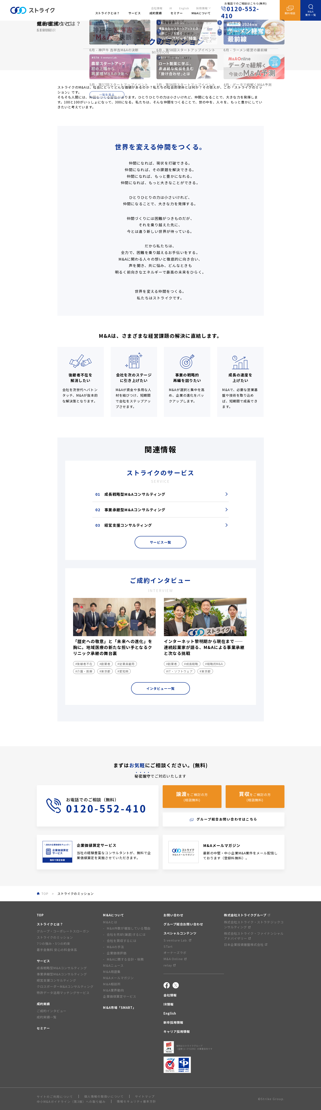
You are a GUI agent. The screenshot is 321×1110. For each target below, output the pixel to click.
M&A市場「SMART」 (119, 1007)
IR (170, 7)
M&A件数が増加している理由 (129, 928)
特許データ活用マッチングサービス (63, 992)
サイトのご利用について (55, 1097)
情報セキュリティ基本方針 (136, 1101)
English (184, 7)
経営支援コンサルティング (123, 525)
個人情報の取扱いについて (104, 1096)
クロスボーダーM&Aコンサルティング (65, 986)
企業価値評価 (117, 953)
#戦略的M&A (214, 664)
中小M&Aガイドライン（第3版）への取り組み (71, 1101)
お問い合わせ (173, 915)
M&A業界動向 (113, 990)
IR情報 (168, 1004)
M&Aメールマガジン (118, 978)
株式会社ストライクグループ (247, 915)
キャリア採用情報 (176, 1031)
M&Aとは (110, 922)
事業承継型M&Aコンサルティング (130, 509)
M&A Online (174, 959)
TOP (40, 915)
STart (168, 946)
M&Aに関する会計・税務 (125, 959)
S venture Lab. (177, 940)
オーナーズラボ (174, 952)
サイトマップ (145, 1096)
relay (169, 965)
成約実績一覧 (47, 1017)
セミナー (43, 1028)
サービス (43, 961)
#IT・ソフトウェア (179, 671)
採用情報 (202, 7)
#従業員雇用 (126, 664)
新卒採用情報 (173, 1022)
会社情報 (157, 7)
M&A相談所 (111, 984)
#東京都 (105, 671)
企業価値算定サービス (119, 996)
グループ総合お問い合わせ (183, 924)
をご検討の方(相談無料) (192, 796)
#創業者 (105, 664)
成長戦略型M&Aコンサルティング (130, 494)
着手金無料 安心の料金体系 (57, 950)
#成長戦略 (191, 664)
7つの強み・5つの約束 (53, 943)
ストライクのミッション (55, 937)
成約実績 (43, 1004)
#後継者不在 (84, 664)
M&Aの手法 (115, 947)
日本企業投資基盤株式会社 (245, 944)
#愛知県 (123, 671)
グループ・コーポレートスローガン (63, 931)
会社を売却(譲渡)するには (126, 934)
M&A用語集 (111, 971)
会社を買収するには (121, 940)
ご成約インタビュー (51, 1011)
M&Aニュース (113, 965)
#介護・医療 (84, 671)
